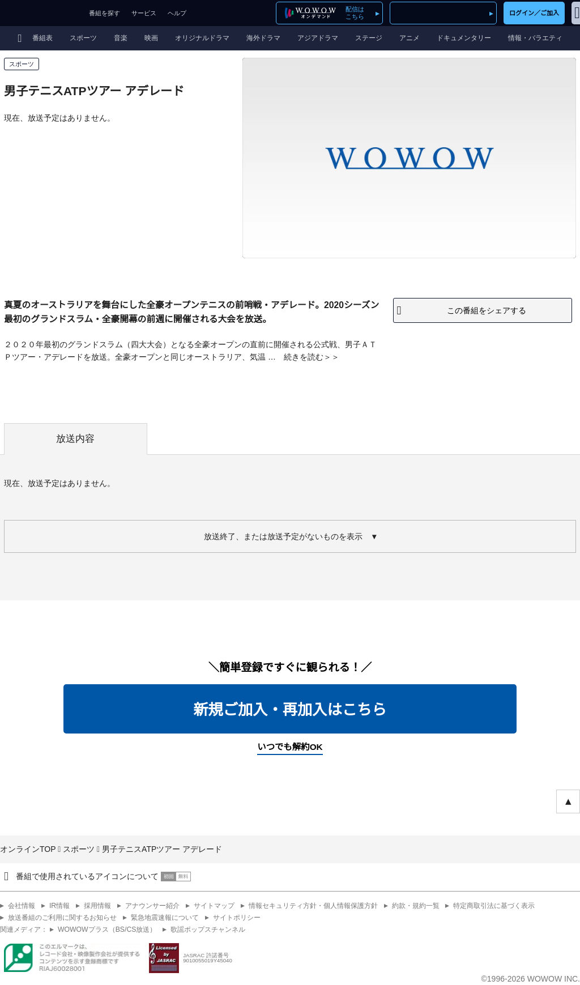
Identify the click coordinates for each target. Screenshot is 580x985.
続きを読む (303, 356)
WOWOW (41, 13)
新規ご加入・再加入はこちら (289, 709)
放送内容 (75, 438)
